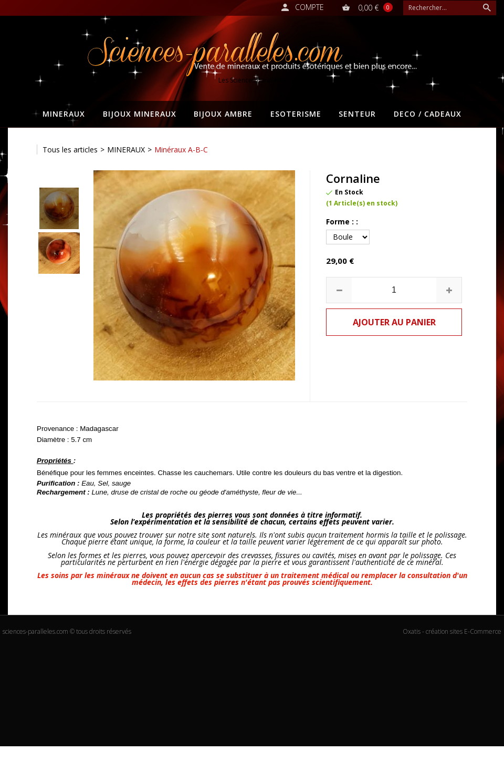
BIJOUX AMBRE (223, 114)
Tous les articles (70, 150)
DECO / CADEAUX (427, 114)
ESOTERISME (295, 114)
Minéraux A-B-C (181, 150)
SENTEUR (357, 114)
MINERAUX (64, 114)
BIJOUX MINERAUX (139, 114)
